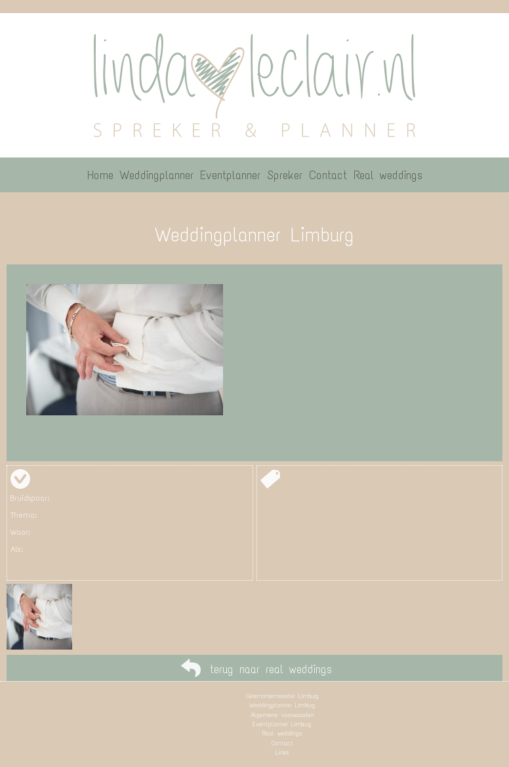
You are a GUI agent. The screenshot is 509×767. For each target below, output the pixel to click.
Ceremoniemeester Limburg (282, 696)
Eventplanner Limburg (282, 724)
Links (282, 752)
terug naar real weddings (271, 669)
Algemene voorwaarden (282, 715)
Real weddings (282, 733)
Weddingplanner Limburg (282, 705)
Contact (282, 743)
